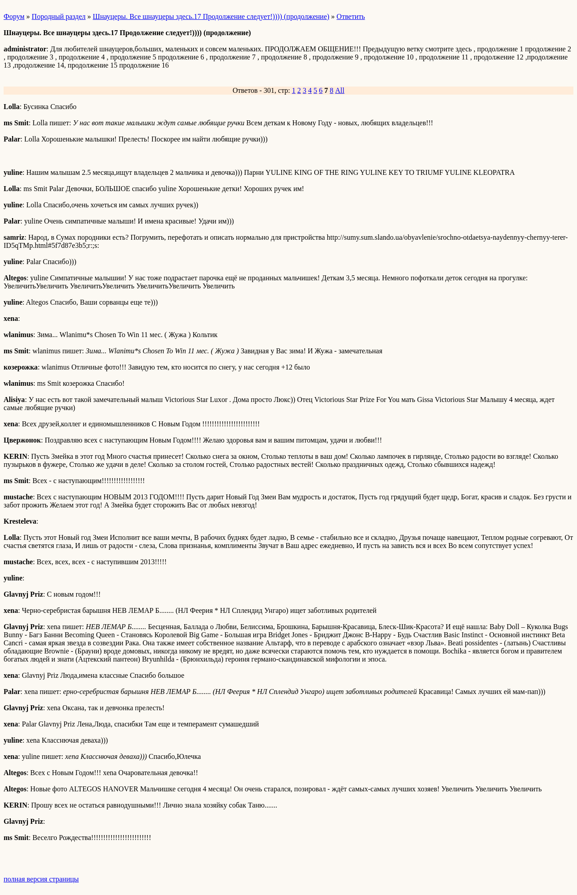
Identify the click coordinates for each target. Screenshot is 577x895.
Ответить (351, 16)
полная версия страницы (41, 879)
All (339, 90)
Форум (14, 16)
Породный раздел (58, 16)
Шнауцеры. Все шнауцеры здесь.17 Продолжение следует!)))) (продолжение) (211, 16)
